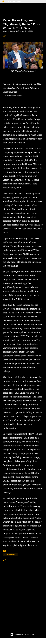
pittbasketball (10, 554)
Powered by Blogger (23, 634)
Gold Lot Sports (14, 1)
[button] (4, 36)
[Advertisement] (23, 602)
